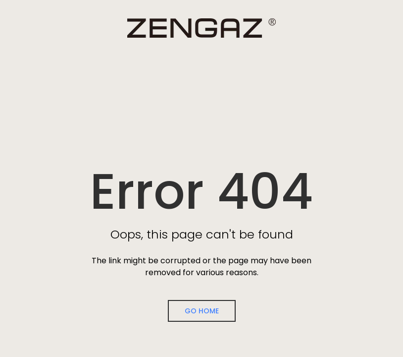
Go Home (202, 311)
